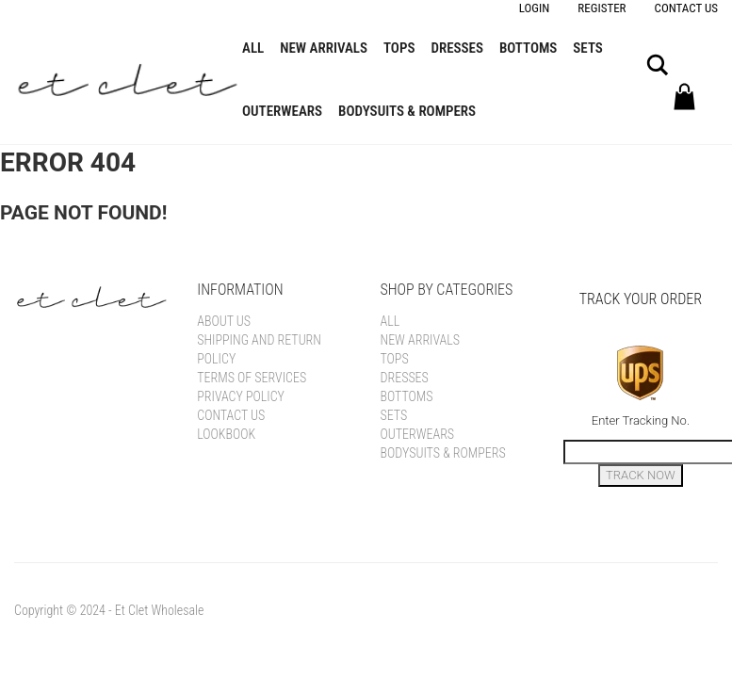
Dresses (457, 48)
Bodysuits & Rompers (407, 111)
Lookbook (226, 434)
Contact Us (686, 8)
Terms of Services (251, 377)
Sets (588, 48)
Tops (399, 48)
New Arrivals (323, 48)
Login (534, 8)
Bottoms (528, 48)
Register (601, 8)
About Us (224, 321)
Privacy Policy (241, 396)
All (253, 48)
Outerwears (282, 111)
